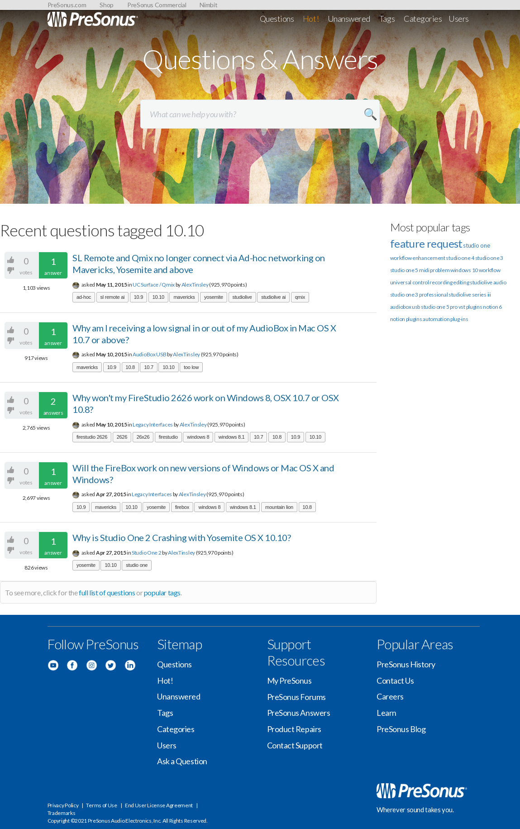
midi (424, 270)
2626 (122, 437)
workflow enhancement (417, 257)
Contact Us (395, 680)
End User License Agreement (159, 805)
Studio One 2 (146, 552)
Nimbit (208, 5)
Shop (107, 5)
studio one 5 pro (439, 306)
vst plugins (470, 306)
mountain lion (279, 507)
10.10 (158, 297)
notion (397, 319)
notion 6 (492, 306)
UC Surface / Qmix (154, 284)
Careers (390, 696)
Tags (387, 19)
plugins (414, 319)
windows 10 (464, 270)
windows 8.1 (232, 437)
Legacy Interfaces (153, 424)
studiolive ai (273, 297)
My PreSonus (289, 680)
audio (499, 282)
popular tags (162, 592)
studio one (137, 565)
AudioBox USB (149, 354)
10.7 (148, 367)
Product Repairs (294, 729)
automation (436, 319)
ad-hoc (83, 297)
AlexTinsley (195, 284)
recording (440, 282)
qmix (300, 297)
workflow (490, 270)
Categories (423, 19)
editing (461, 282)
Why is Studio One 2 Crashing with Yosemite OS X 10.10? (181, 537)
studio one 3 (489, 257)
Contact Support (295, 745)
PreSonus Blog (401, 729)
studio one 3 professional (419, 294)
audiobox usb (405, 306)
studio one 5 (404, 270)
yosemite (213, 297)
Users (458, 19)
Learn (386, 713)
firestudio (168, 437)
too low (191, 367)
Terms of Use (101, 805)
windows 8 (198, 437)
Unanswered (349, 19)
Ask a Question (182, 761)
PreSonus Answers (298, 713)
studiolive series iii (469, 294)
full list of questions (107, 592)
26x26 (143, 437)
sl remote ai (112, 297)
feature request (426, 243)
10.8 (130, 367)
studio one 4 (460, 257)
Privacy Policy (63, 805)
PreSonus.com (67, 5)
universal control (409, 282)
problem (439, 270)
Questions (277, 19)
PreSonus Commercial (156, 5)
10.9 (138, 297)
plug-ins (459, 319)
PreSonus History (406, 664)
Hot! (311, 19)
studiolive (242, 297)
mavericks (184, 297)
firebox (182, 507)
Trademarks (62, 813)
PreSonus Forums (296, 697)
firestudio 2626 (91, 437)
